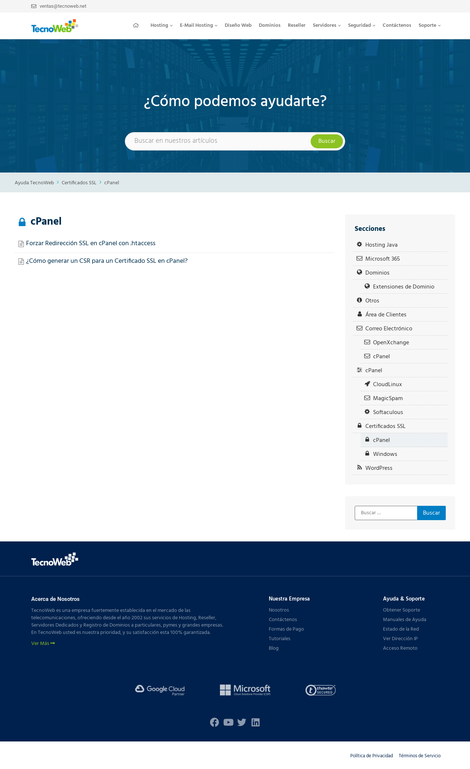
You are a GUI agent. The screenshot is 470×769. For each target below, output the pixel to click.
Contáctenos (397, 25)
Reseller (297, 25)
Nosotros (279, 610)
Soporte (430, 25)
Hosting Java (381, 245)
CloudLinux (387, 384)
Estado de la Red (401, 629)
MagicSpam (388, 398)
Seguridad (361, 25)
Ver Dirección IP (400, 639)
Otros (372, 300)
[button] (162, 25)
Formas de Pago (286, 629)
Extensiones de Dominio (403, 286)
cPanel (111, 183)
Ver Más (43, 644)
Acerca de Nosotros (55, 599)
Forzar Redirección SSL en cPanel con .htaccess (90, 243)
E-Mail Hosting (198, 25)
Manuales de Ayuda (404, 620)
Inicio (138, 25)
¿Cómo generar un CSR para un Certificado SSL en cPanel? (107, 261)
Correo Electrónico (388, 328)
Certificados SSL (79, 183)
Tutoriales (279, 639)
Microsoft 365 (382, 259)
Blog (274, 648)
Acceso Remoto (400, 648)
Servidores (327, 25)
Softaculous (388, 412)
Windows (385, 454)
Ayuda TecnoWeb (34, 183)
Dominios (270, 25)
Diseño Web (238, 25)
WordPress (379, 468)
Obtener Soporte (401, 610)
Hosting (162, 25)
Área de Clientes (385, 314)
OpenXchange (391, 342)
